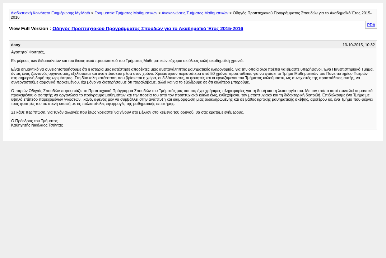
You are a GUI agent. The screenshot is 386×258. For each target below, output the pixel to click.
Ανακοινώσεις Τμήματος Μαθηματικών (195, 13)
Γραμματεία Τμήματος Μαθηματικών (125, 13)
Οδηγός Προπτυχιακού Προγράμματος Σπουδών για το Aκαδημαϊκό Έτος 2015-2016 (147, 28)
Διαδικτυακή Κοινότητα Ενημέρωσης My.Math (50, 13)
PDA (371, 25)
